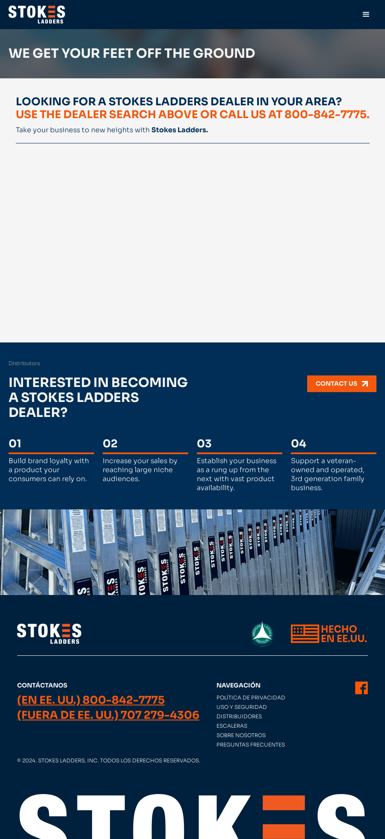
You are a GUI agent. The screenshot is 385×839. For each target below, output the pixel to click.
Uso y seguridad (241, 707)
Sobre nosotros (241, 735)
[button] (366, 14)
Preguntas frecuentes (250, 744)
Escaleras (231, 726)
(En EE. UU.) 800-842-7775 (91, 700)
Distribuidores (239, 716)
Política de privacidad (250, 697)
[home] (37, 15)
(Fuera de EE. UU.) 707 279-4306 (108, 715)
